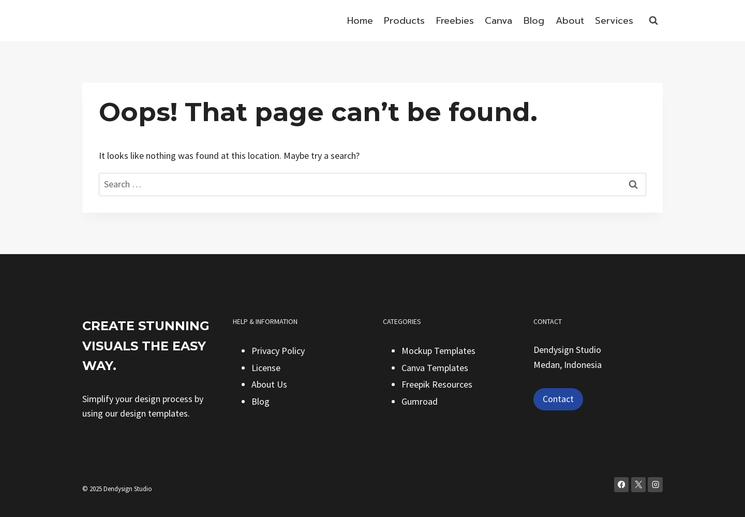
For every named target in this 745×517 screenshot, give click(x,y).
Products (404, 20)
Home (360, 20)
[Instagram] (655, 484)
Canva (498, 20)
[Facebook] (621, 484)
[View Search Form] (653, 20)
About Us (269, 384)
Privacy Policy (278, 351)
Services (614, 20)
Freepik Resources (436, 384)
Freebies (455, 20)
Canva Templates (434, 368)
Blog (534, 20)
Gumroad (419, 401)
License (265, 368)
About (570, 20)
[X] (638, 484)
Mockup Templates (438, 351)
